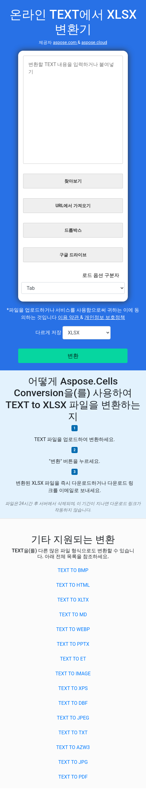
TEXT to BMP (73, 570)
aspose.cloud (94, 42)
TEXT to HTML (73, 585)
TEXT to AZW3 (73, 747)
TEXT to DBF (72, 703)
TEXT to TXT (73, 733)
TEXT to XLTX (73, 600)
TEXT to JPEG (73, 718)
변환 (73, 356)
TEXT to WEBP (73, 629)
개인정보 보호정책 (104, 317)
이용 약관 (69, 317)
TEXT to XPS (73, 688)
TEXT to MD (73, 614)
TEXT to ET (73, 659)
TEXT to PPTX (73, 644)
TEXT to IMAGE (73, 674)
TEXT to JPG (73, 762)
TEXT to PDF (72, 777)
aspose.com (65, 42)
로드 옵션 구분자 (100, 275)
